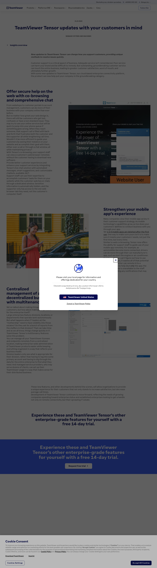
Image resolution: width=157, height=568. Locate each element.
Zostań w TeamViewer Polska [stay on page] (78, 303)
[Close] (115, 260)
